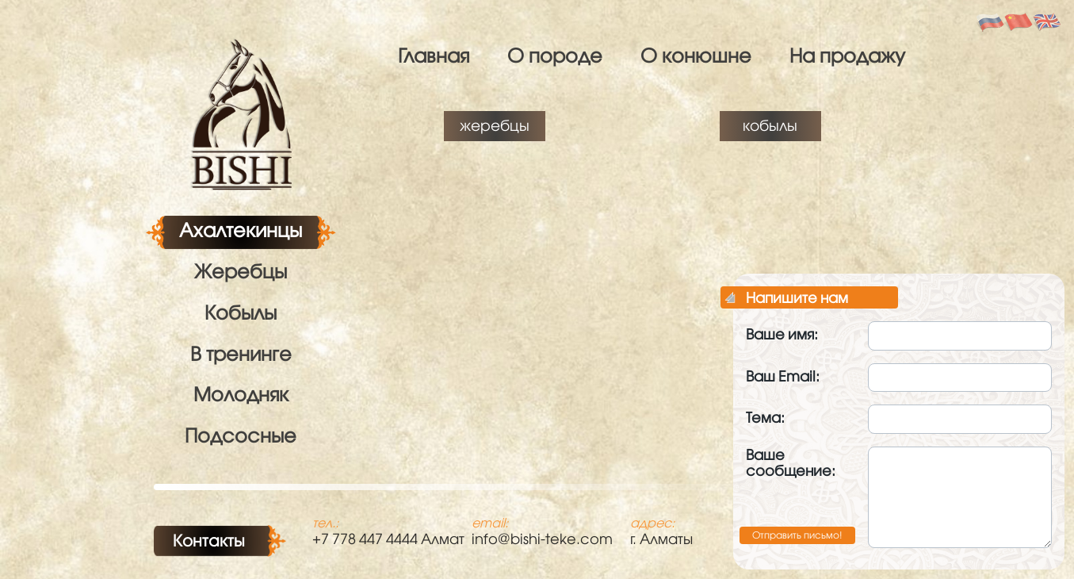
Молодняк (241, 393)
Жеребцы (240, 270)
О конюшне (695, 55)
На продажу (847, 55)
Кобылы (240, 312)
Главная (433, 55)
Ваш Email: (783, 376)
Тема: (765, 417)
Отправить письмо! (797, 535)
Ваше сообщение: (790, 463)
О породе (554, 55)
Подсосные (240, 435)
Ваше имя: (782, 334)
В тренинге (241, 353)
